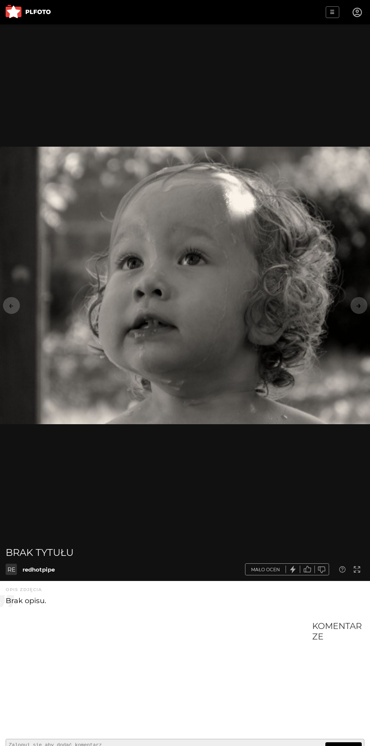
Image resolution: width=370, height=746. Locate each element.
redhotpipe (39, 569)
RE (11, 569)
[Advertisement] (159, 676)
